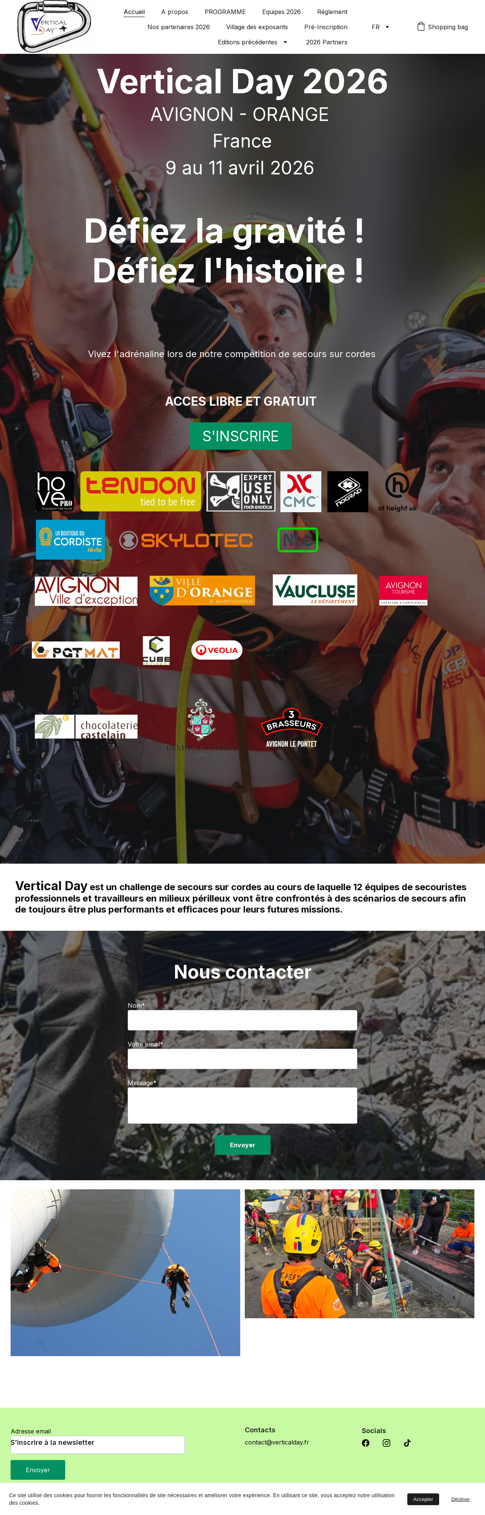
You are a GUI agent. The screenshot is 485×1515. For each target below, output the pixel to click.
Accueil (134, 12)
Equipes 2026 (281, 12)
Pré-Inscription (325, 27)
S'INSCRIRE (240, 440)
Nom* (136, 1031)
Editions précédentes (247, 42)
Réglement (332, 12)
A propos (174, 12)
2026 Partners (326, 42)
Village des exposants (257, 27)
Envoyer (242, 1171)
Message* (142, 1109)
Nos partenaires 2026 (178, 27)
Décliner (460, 1499)
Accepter (423, 1499)
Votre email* (145, 1070)
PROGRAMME (225, 12)
